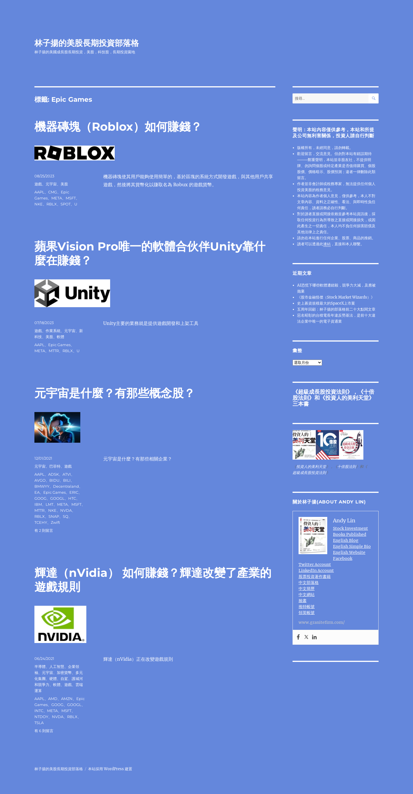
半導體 (40, 666)
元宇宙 (51, 184)
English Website (349, 552)
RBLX (51, 204)
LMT (49, 504)
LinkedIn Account (316, 570)
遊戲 (38, 184)
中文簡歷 (307, 588)
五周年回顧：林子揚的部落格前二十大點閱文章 (336, 309)
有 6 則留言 (43, 730)
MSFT (71, 198)
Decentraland (66, 486)
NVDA (66, 510)
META (56, 198)
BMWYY (41, 486)
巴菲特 (55, 466)
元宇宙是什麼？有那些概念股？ (114, 393)
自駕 (64, 678)
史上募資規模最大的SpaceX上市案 (326, 303)
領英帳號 (307, 612)
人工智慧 (56, 666)
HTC (72, 498)
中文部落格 (309, 582)
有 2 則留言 (43, 530)
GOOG (40, 498)
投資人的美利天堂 (347, 397)
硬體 (53, 678)
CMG (52, 192)
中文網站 (307, 594)
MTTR (54, 350)
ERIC (73, 492)
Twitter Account (315, 564)
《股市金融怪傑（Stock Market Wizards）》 (336, 297)
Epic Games (59, 344)
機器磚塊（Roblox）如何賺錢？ (118, 126)
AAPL (39, 192)
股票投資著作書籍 (315, 576)
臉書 (303, 600)
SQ (65, 516)
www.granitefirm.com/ (322, 622)
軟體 (60, 336)
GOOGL (57, 498)
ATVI (67, 474)
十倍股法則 (346, 466)
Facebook (342, 558)
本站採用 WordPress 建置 (110, 768)
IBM (38, 504)
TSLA (39, 722)
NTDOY (41, 716)
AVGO (40, 480)
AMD (52, 698)
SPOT (66, 204)
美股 (64, 184)
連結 (327, 244)
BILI (67, 480)
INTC (38, 710)
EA (37, 492)
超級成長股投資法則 (322, 391)
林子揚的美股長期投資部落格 (86, 43)
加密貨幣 (64, 672)
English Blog (346, 540)
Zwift (55, 522)
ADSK (53, 474)
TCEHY (40, 522)
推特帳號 (307, 606)
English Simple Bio (352, 546)
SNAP (53, 516)
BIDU (54, 480)
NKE (38, 204)
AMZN (67, 698)
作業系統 (53, 330)
